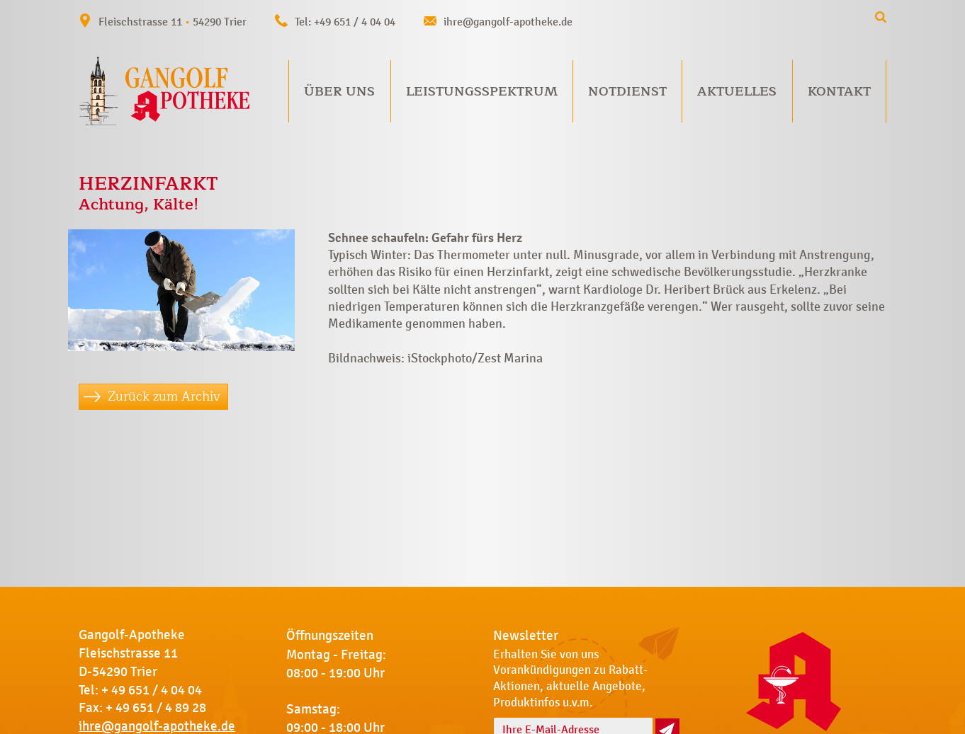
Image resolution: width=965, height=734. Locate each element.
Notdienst (627, 91)
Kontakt (839, 91)
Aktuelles (737, 91)
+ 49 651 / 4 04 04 (151, 690)
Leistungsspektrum (482, 91)
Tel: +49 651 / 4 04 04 (345, 21)
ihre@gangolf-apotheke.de (508, 21)
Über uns (339, 91)
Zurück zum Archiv (164, 396)
